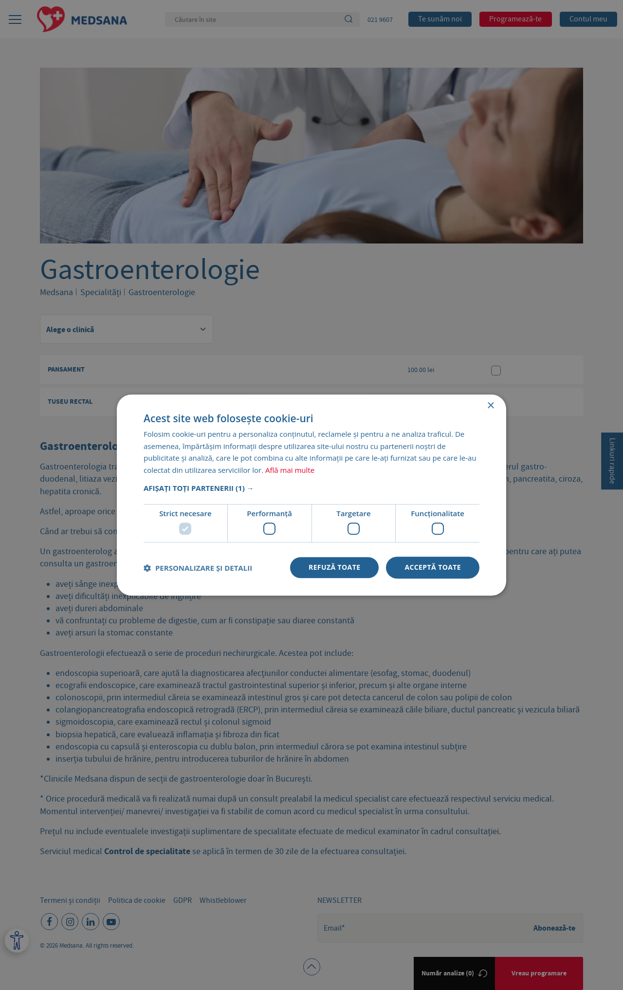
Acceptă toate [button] (432, 567)
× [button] (490, 406)
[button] (311, 488)
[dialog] (311, 495)
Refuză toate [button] (334, 567)
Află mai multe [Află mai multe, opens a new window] (289, 470)
